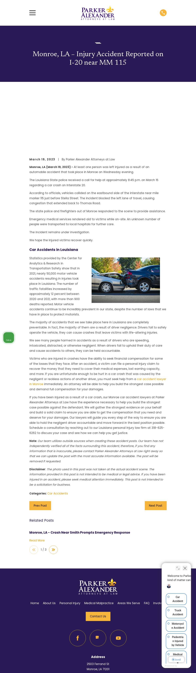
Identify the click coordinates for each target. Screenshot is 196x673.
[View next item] (54, 493)
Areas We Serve (128, 547)
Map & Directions (98, 618)
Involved (159, 547)
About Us (49, 547)
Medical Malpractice (99, 547)
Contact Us (98, 560)
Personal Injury (70, 547)
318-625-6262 (98, 638)
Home (35, 547)
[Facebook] (77, 582)
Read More (37, 483)
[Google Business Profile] (98, 582)
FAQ (146, 547)
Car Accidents (57, 437)
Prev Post (40, 449)
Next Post (155, 449)
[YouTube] (118, 582)
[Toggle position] (178, 566)
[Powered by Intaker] (168, 666)
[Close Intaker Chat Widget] (185, 566)
